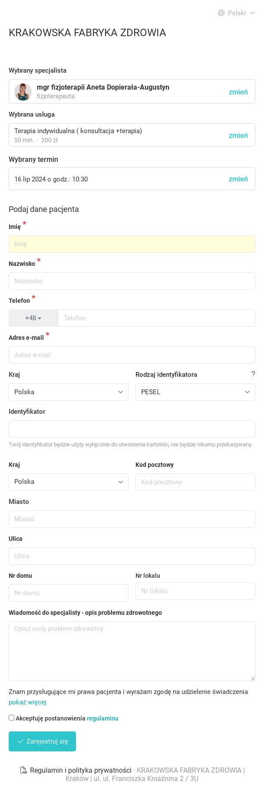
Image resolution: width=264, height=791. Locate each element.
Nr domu (20, 575)
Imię (15, 226)
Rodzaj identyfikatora (166, 375)
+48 (33, 318)
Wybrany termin (33, 159)
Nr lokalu (147, 575)
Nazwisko (22, 263)
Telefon (19, 300)
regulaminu (103, 718)
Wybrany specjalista (37, 70)
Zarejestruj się (42, 741)
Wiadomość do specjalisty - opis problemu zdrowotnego (85, 612)
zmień (238, 135)
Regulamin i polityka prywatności (76, 770)
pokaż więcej (27, 702)
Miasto (19, 502)
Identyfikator (27, 412)
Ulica (16, 538)
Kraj (14, 375)
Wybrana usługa (32, 114)
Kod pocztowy (154, 464)
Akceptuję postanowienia (64, 718)
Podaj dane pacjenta (44, 209)
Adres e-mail (26, 337)
